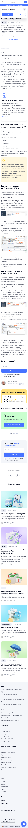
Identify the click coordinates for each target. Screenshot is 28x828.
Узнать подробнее (14, 425)
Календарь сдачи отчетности (8, 734)
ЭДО (2, 686)
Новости (3, 781)
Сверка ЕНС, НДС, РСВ (7, 738)
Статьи (3, 784)
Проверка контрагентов (7, 769)
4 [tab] (14, 433)
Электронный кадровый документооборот (11, 704)
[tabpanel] (14, 421)
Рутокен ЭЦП (4, 717)
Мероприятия (4, 786)
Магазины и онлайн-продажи (8, 750)
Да (8, 14)
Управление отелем (6, 762)
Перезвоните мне (14, 371)
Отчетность (4, 725)
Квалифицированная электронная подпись (11, 715)
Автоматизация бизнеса (8, 746)
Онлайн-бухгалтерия (6, 764)
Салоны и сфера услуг (6, 759)
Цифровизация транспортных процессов (11, 696)
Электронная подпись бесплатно (9, 712)
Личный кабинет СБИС (8, 810)
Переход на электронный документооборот (11, 689)
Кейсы (2, 789)
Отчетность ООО (5, 741)
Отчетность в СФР (5, 731)
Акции (3, 800)
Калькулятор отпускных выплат (8, 767)
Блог (2, 778)
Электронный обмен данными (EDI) (9, 694)
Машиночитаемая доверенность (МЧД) (10, 720)
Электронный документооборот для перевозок (12, 699)
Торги (3, 775)
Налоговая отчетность (6, 729)
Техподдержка (5, 797)
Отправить (14, 454)
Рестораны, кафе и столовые (8, 752)
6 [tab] (17, 433)
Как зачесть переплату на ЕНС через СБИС (11, 55)
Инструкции (4, 791)
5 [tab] (16, 433)
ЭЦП (2, 709)
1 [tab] (10, 433)
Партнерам (4, 803)
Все (26, 408)
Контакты (4, 807)
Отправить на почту (14, 39)
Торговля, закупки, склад (7, 755)
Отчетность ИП (5, 736)
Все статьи (2, 484)
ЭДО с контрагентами (6, 691)
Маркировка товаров (6, 757)
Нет (20, 14)
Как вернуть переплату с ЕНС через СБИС (11, 58)
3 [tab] (13, 433)
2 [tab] (11, 433)
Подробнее (17, 826)
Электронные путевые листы (8, 701)
